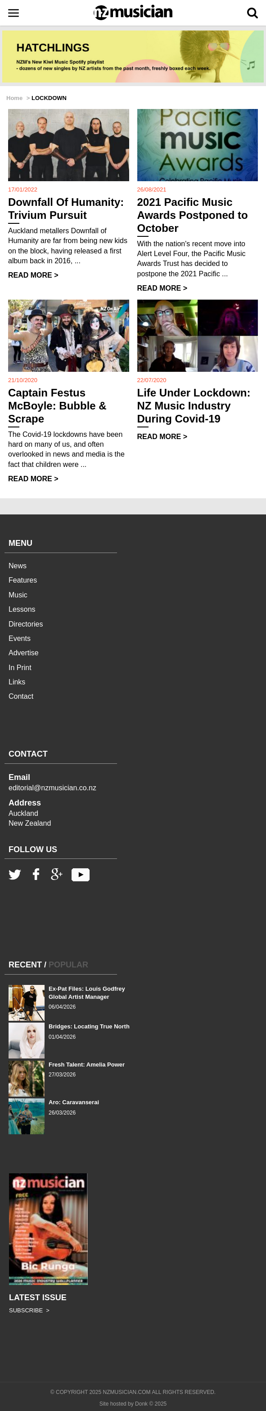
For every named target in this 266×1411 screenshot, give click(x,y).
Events (20, 638)
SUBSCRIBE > (29, 1310)
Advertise (24, 653)
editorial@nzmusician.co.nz (52, 788)
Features (23, 580)
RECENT (25, 964)
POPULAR (68, 964)
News (18, 566)
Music (18, 595)
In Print (20, 667)
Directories (26, 624)
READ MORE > (33, 275)
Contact (21, 696)
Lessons (22, 609)
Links (17, 682)
